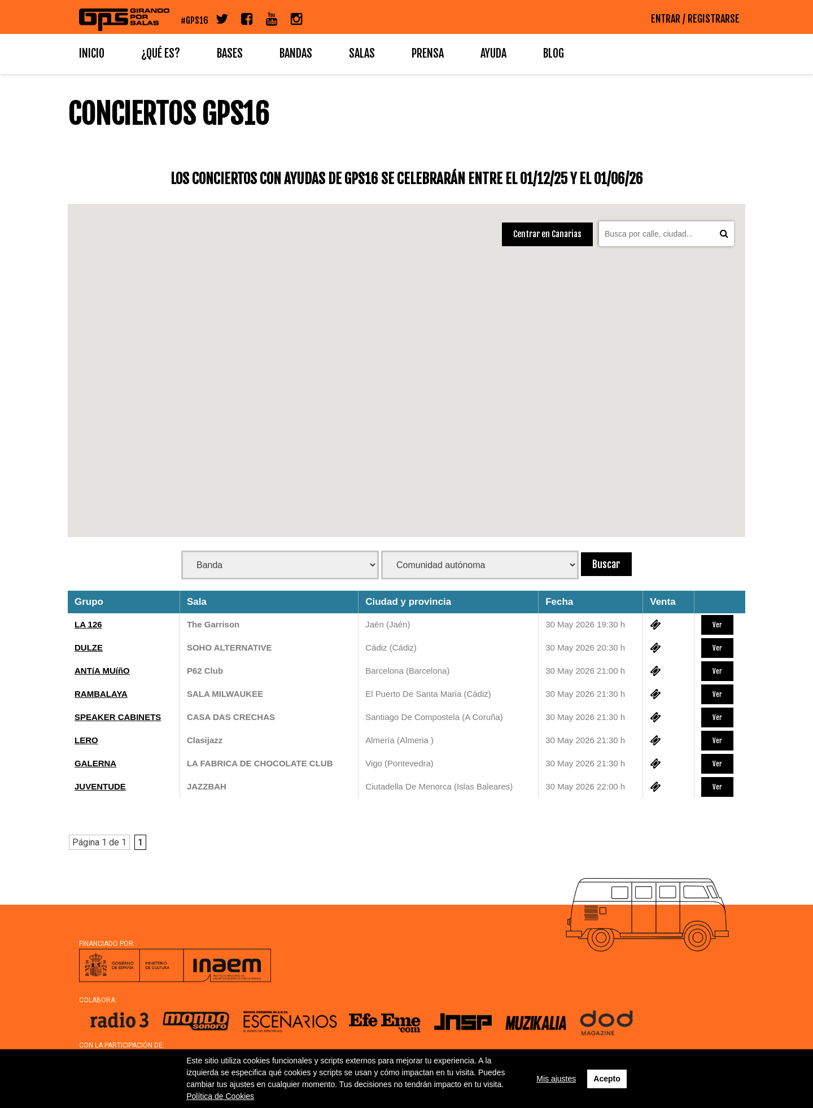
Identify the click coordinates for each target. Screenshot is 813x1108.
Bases (230, 53)
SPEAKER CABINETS (118, 717)
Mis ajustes (556, 1078)
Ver (717, 625)
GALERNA (95, 763)
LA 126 (88, 624)
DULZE (89, 647)
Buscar (606, 564)
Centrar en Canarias (547, 234)
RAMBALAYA (101, 694)
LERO (86, 740)
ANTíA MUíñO (102, 670)
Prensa (428, 53)
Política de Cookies (220, 1096)
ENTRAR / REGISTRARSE (695, 18)
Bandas (295, 53)
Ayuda (493, 53)
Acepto (606, 1078)
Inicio (91, 53)
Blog (553, 53)
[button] (282, 245)
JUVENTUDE (100, 786)
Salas (362, 53)
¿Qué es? (160, 53)
